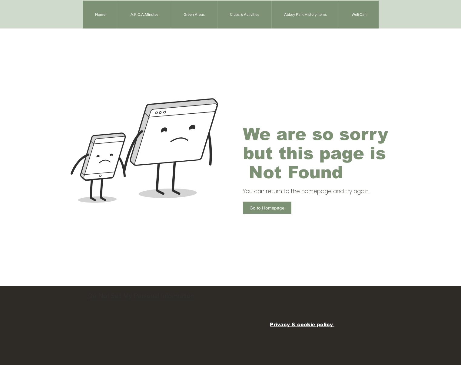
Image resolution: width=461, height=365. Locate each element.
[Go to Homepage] (267, 208)
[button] (194, 14)
